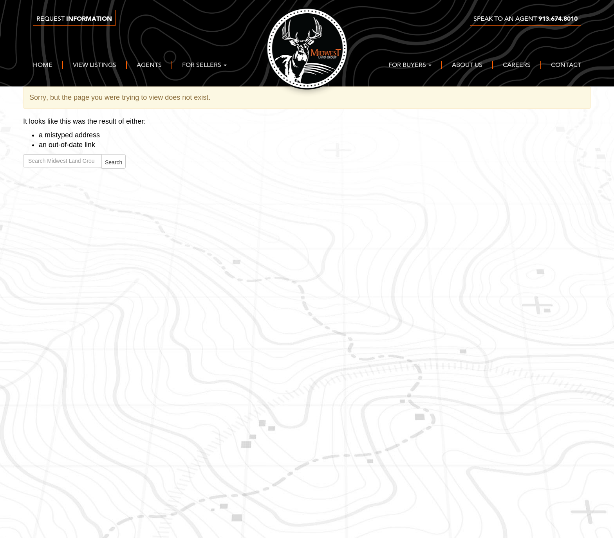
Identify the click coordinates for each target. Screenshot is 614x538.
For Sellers (204, 65)
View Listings (94, 65)
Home (42, 65)
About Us (467, 65)
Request (74, 19)
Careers (517, 65)
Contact (566, 65)
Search (113, 162)
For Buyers (410, 65)
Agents (149, 65)
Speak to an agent (525, 19)
